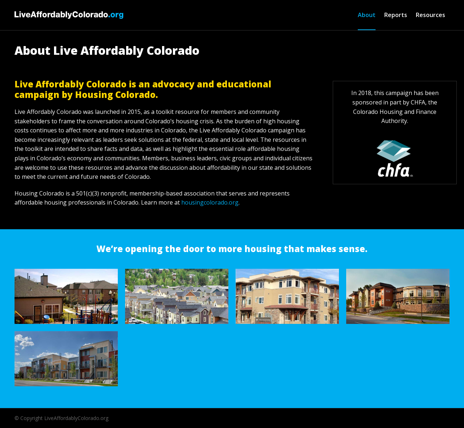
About (367, 15)
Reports (395, 15)
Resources (430, 15)
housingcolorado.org (210, 202)
